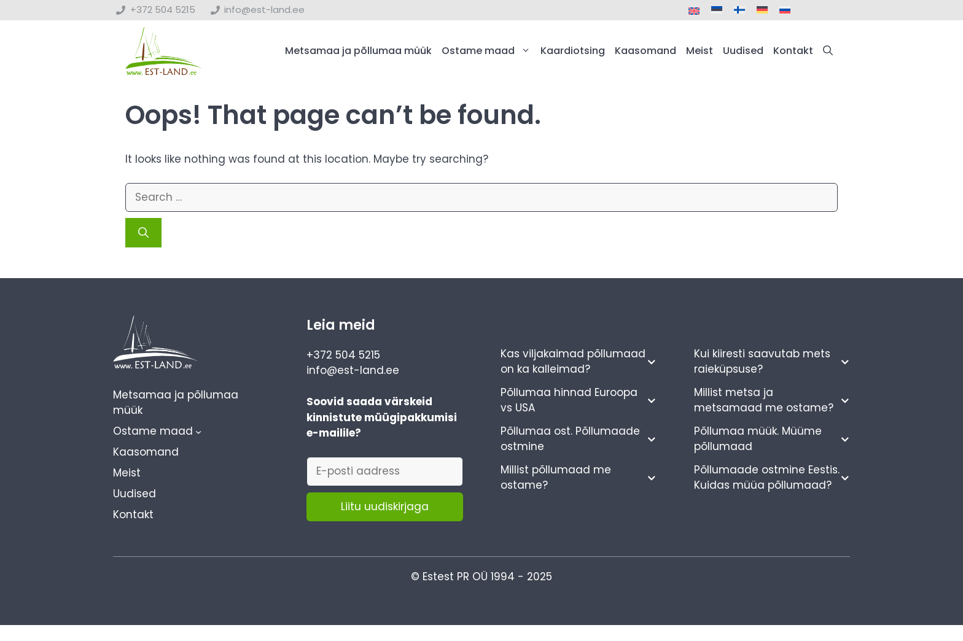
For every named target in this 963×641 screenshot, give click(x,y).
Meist (699, 51)
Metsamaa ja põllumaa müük (358, 51)
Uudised (743, 51)
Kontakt (793, 51)
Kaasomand (645, 51)
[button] (828, 51)
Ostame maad (489, 51)
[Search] (143, 232)
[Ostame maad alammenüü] (198, 432)
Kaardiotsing (572, 51)
